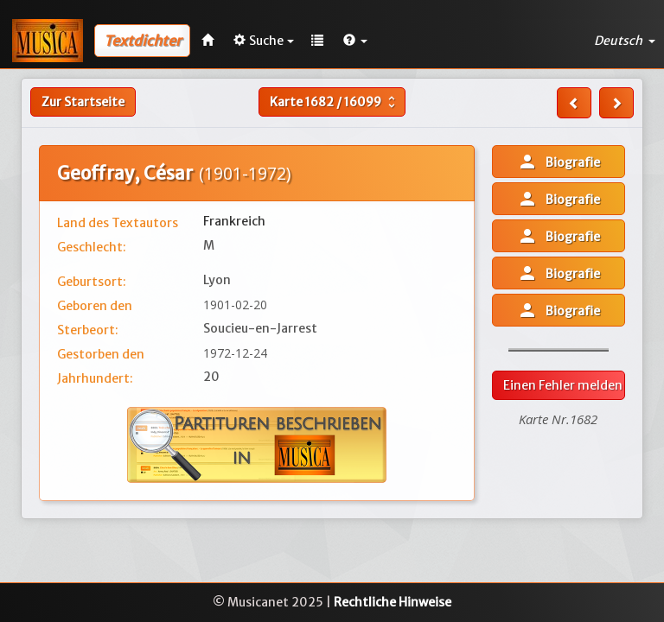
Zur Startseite (83, 102)
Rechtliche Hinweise (392, 602)
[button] (355, 40)
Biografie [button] (558, 161)
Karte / (334, 102)
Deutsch (624, 40)
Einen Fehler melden (562, 385)
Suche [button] (263, 40)
